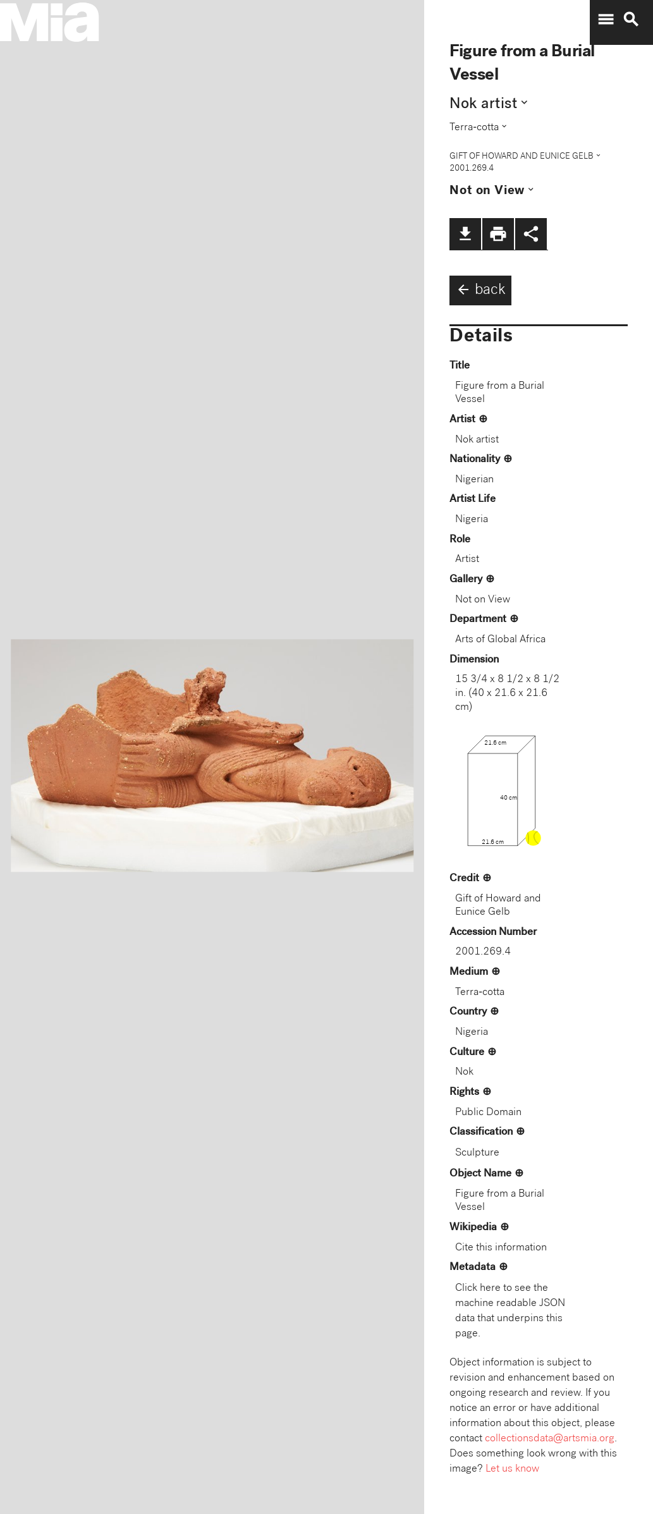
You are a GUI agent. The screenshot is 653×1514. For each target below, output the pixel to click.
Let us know (512, 1469)
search (630, 19)
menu (605, 19)
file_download (465, 233)
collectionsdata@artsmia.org (549, 1439)
